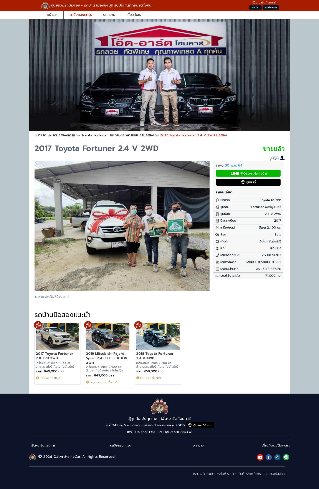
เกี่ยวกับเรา (134, 14)
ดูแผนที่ (251, 182)
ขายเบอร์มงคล (275, 474)
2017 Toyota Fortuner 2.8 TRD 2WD (54, 356)
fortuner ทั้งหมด (50, 378)
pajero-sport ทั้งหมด (103, 382)
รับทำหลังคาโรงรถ (250, 474)
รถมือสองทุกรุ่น (80, 14)
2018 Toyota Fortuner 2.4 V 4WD (155, 356)
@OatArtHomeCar (253, 173)
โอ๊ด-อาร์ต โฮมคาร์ (43, 445)
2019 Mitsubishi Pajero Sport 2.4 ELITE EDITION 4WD (106, 358)
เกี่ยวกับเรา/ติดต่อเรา (276, 445)
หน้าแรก (53, 14)
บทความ (109, 14)
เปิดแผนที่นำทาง (202, 425)
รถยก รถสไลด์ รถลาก (221, 474)
